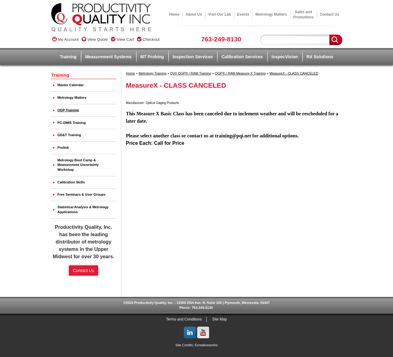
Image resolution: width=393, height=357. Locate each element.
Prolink (63, 147)
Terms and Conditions (184, 319)
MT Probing (152, 56)
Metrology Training (153, 73)
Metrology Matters (271, 14)
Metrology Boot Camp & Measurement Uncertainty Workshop (78, 164)
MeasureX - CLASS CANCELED (293, 73)
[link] (83, 285)
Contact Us (329, 14)
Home (174, 14)
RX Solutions (319, 56)
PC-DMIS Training (71, 123)
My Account (65, 39)
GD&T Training (69, 135)
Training (68, 56)
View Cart (122, 39)
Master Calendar (70, 85)
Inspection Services (193, 56)
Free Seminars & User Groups (81, 194)
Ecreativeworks (206, 345)
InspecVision (284, 56)
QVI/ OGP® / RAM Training (190, 73)
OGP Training (68, 110)
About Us (193, 14)
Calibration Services (242, 56)
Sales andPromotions (303, 14)
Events (243, 14)
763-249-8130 (221, 39)
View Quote (95, 39)
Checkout (148, 39)
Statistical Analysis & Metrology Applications (82, 209)
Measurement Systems (108, 56)
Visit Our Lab (219, 14)
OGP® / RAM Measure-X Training (240, 73)
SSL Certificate (83, 295)
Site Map (219, 319)
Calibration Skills (71, 182)
